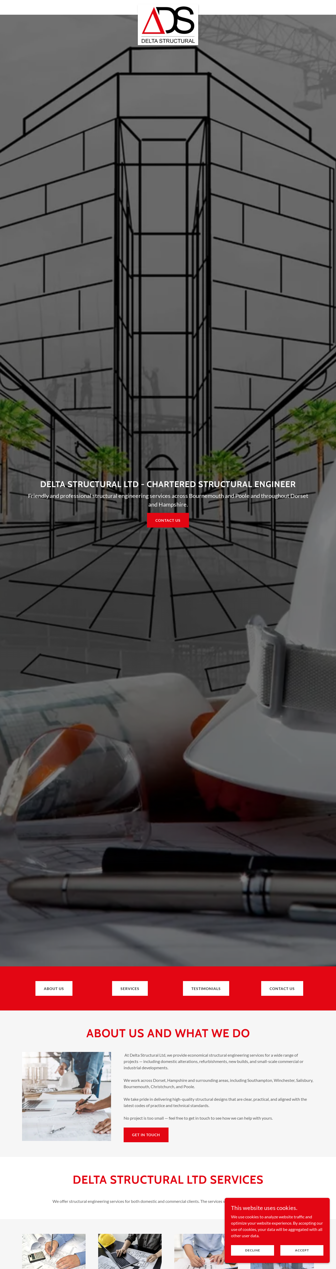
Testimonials (206, 988)
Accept (302, 1250)
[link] (168, 6)
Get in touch (146, 1135)
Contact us (168, 520)
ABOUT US (54, 988)
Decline (252, 1250)
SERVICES (129, 988)
